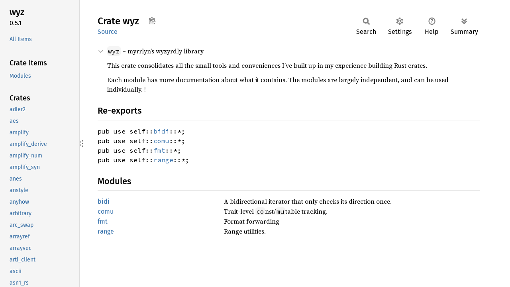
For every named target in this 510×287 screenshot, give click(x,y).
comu (161, 141)
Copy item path (152, 21)
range (163, 160)
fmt (159, 150)
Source (108, 31)
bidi (161, 131)
